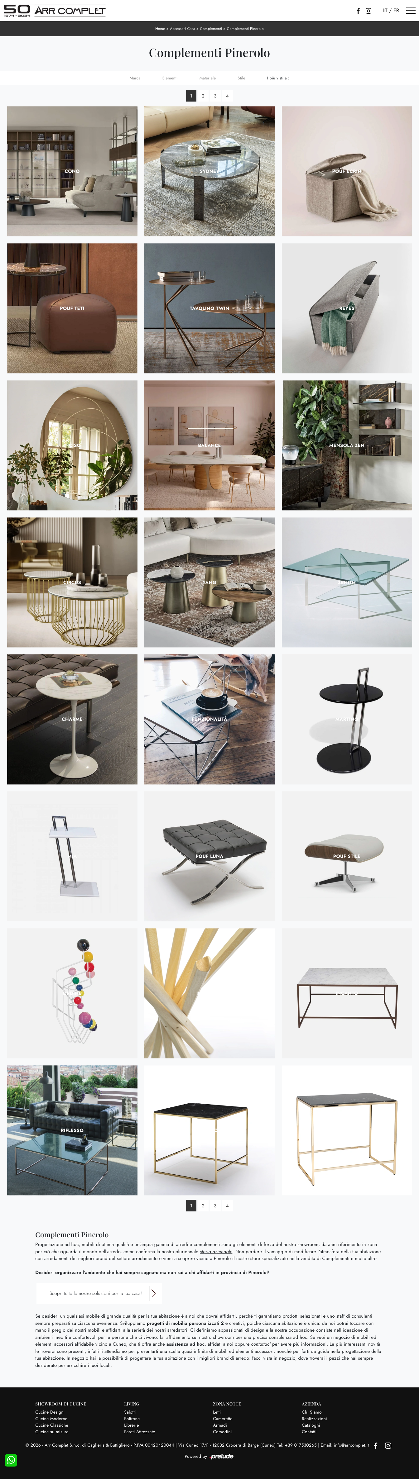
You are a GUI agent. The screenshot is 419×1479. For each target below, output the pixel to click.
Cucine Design (49, 1412)
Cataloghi (311, 1425)
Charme (72, 719)
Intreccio (209, 993)
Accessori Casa (182, 28)
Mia (72, 856)
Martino (347, 719)
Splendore (209, 1130)
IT (385, 10)
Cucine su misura (51, 1432)
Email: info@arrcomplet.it (345, 1445)
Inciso (72, 445)
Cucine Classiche (51, 1425)
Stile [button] (241, 78)
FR (396, 10)
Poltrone (132, 1419)
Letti (217, 1412)
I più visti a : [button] (278, 78)
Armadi (220, 1425)
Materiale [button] (208, 78)
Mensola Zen (346, 445)
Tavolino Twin (209, 308)
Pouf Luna (209, 856)
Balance (209, 445)
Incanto (346, 993)
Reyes (346, 308)
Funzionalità (209, 719)
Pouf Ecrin (347, 171)
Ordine (72, 993)
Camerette (222, 1419)
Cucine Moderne (51, 1419)
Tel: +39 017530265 (297, 1445)
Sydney (209, 171)
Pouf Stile (347, 856)
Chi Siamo (312, 1412)
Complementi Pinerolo (245, 28)
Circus (72, 582)
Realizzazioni (314, 1419)
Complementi (211, 28)
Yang (210, 582)
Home (160, 28)
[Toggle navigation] (411, 10)
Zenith (347, 582)
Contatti (309, 1432)
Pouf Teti (72, 308)
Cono (72, 171)
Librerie (131, 1425)
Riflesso (72, 1130)
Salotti (130, 1412)
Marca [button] (135, 78)
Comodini (222, 1432)
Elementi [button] (170, 78)
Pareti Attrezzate (139, 1432)
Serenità (346, 1130)
